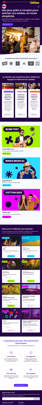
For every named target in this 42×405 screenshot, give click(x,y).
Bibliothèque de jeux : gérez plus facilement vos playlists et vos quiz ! (18, 1)
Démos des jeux (7, 24)
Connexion (33, 1)
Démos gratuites (35, 2)
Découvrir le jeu (6, 153)
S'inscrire (36, 398)
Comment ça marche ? (21, 385)
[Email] (17, 398)
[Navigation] (38, 6)
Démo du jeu (11, 256)
